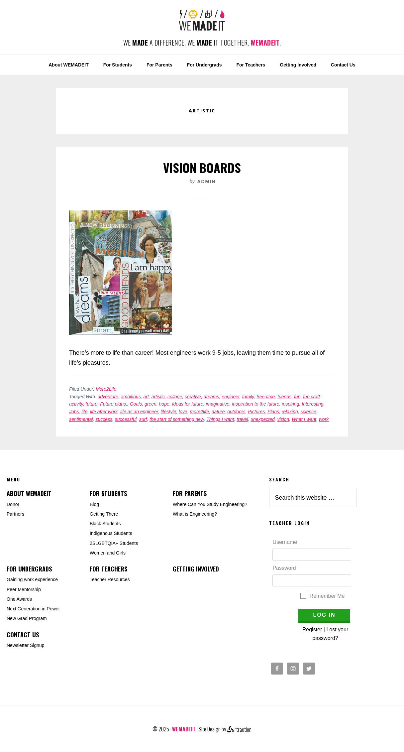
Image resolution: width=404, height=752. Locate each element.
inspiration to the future (255, 404)
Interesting (312, 404)
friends (284, 396)
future (92, 404)
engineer (231, 396)
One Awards (19, 599)
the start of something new (177, 419)
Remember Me (327, 596)
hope (164, 404)
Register (312, 629)
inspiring (290, 404)
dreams (211, 396)
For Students (108, 493)
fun (297, 396)
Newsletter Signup (26, 645)
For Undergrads (29, 568)
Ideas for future (187, 404)
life (84, 411)
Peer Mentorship (24, 589)
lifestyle (168, 411)
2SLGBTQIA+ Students (114, 543)
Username (284, 542)
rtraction (239, 729)
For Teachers (108, 568)
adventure (108, 396)
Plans (273, 411)
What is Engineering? (195, 514)
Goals (136, 404)
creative (193, 396)
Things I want (220, 419)
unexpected (262, 419)
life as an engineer (139, 411)
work (324, 419)
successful (126, 419)
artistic (158, 396)
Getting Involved (196, 568)
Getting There (104, 514)
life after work (104, 411)
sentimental (81, 419)
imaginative (217, 404)
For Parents (190, 493)
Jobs (74, 411)
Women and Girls (108, 553)
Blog (94, 504)
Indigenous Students (111, 533)
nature (218, 411)
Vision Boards (202, 167)
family (248, 396)
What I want (304, 419)
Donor (13, 504)
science (308, 411)
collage (174, 396)
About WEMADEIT (29, 493)
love (183, 411)
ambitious (131, 396)
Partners (15, 514)
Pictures (256, 411)
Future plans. (113, 404)
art (146, 396)
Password (284, 568)
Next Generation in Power (33, 608)
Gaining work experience (32, 579)
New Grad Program (27, 618)
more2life (199, 411)
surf (143, 419)
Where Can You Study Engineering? (210, 504)
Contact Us (23, 634)
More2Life (106, 389)
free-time (265, 396)
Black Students (105, 523)
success (103, 419)
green (150, 404)
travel (242, 419)
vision (283, 419)
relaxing (290, 411)
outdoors (236, 411)
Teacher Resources (110, 579)
